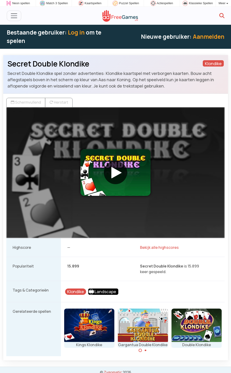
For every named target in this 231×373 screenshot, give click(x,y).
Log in (76, 32)
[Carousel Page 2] (145, 350)
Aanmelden (208, 36)
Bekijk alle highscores (159, 247)
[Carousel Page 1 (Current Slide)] (140, 350)
